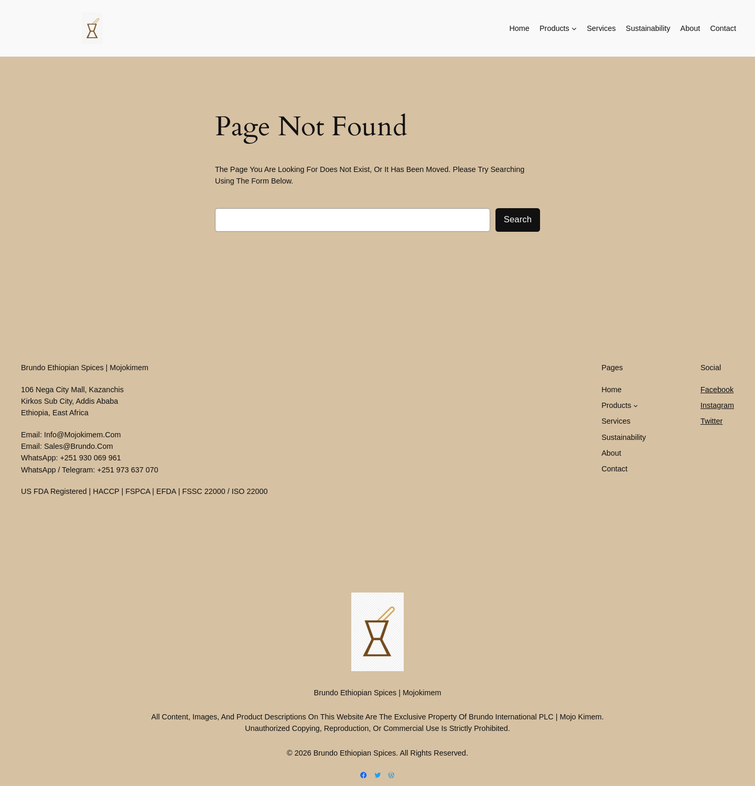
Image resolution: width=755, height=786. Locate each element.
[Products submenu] (574, 28)
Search (518, 219)
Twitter (711, 421)
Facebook (717, 389)
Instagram (717, 405)
